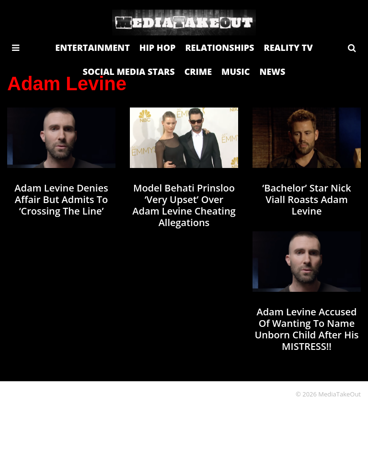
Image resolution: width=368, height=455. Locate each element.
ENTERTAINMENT (92, 47)
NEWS (272, 71)
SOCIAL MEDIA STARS (129, 71)
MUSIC (235, 71)
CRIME (198, 71)
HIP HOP (157, 47)
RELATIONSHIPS (219, 47)
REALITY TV (288, 47)
